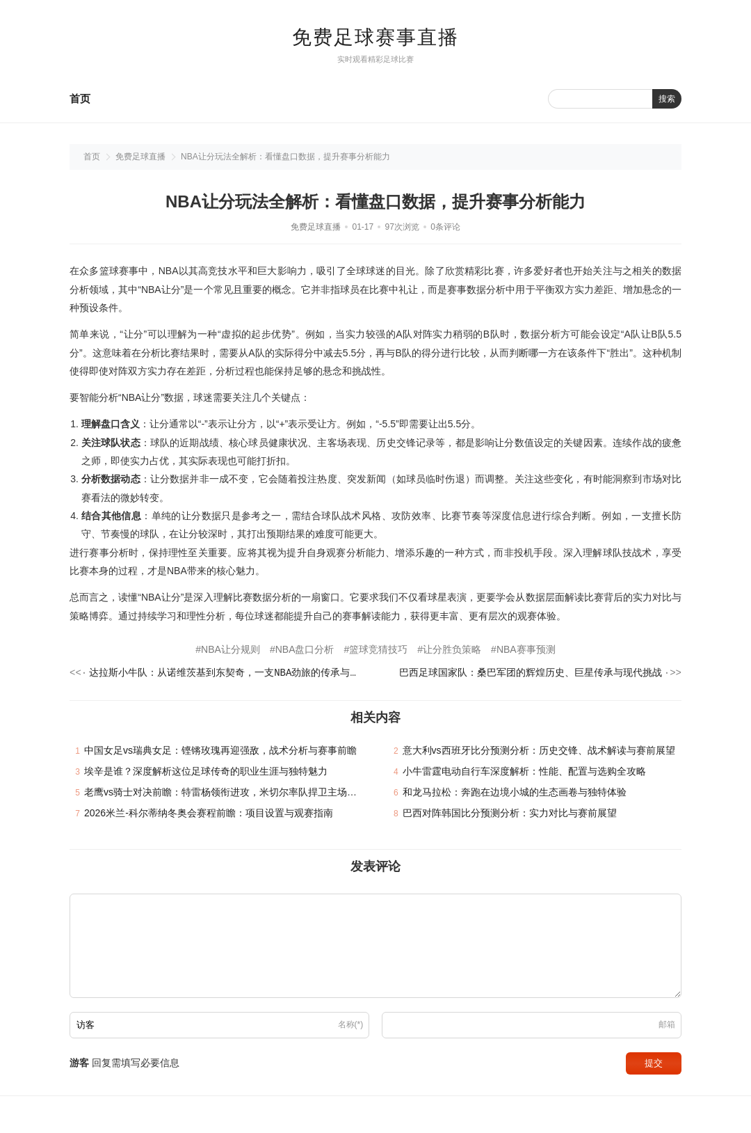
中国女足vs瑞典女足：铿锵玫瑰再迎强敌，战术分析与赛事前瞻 (220, 752)
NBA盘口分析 (304, 649)
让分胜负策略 (452, 649)
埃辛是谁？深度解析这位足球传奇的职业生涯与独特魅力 (206, 773)
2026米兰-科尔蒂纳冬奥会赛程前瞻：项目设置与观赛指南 (208, 815)
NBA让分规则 (230, 649)
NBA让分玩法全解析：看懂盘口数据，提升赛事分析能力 (285, 156)
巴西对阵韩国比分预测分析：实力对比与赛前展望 (510, 815)
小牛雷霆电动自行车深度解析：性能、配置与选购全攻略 (524, 773)
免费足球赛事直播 (375, 37)
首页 (80, 98)
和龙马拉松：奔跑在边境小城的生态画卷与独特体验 (515, 794)
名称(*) (351, 1026)
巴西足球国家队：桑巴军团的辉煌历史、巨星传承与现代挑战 (530, 674)
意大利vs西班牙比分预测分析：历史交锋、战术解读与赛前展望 (539, 752)
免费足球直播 (140, 156)
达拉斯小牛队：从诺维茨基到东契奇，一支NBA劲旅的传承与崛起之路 (226, 674)
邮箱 (667, 1026)
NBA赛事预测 (526, 649)
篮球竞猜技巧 (378, 649)
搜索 (667, 99)
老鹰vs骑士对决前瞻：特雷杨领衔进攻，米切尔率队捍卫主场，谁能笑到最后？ (254, 794)
